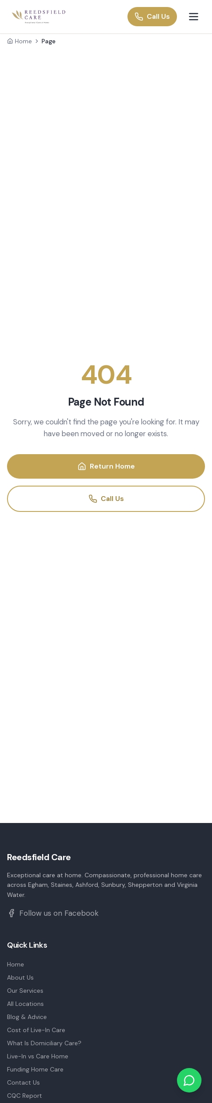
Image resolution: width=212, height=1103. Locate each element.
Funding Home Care (35, 1069)
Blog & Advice (27, 1017)
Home (19, 41)
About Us (20, 977)
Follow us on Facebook (53, 913)
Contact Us (23, 1082)
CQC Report (24, 1095)
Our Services (25, 990)
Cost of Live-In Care (36, 1030)
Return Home (106, 466)
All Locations (25, 1004)
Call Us (152, 16)
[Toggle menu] (193, 16)
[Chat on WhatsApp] (189, 1080)
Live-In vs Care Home (37, 1056)
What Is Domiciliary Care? (44, 1043)
